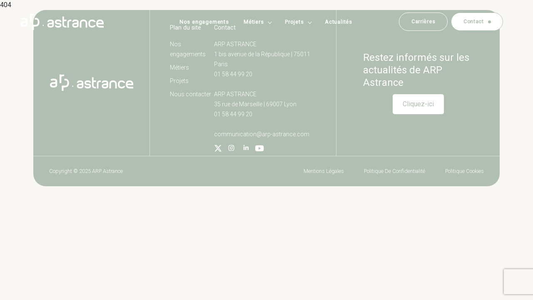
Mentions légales (324, 171)
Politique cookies (464, 171)
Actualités (338, 22)
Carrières (423, 22)
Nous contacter (190, 94)
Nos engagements (204, 22)
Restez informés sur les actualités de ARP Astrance (416, 70)
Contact (473, 22)
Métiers (254, 22)
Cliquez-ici (418, 104)
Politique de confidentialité (394, 171)
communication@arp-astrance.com (261, 134)
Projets (294, 22)
